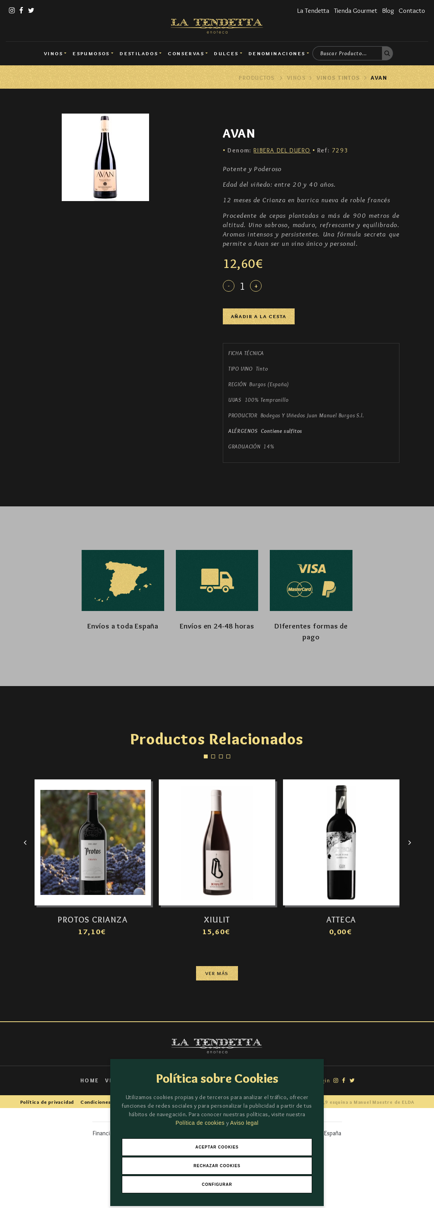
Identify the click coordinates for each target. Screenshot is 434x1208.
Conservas (186, 53)
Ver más (217, 973)
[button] (206, 756)
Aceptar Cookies (217, 1147)
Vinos (53, 53)
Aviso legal (244, 1123)
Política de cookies (200, 1123)
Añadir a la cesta (258, 316)
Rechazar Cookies (216, 1166)
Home (89, 1080)
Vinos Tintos (338, 77)
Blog (388, 10)
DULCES (226, 53)
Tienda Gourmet (355, 10)
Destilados (139, 53)
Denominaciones (277, 53)
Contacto (412, 10)
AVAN (379, 77)
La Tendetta (313, 10)
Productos (256, 77)
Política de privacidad (47, 1102)
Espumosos (91, 53)
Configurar (217, 1184)
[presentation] (25, 842)
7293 (332, 150)
